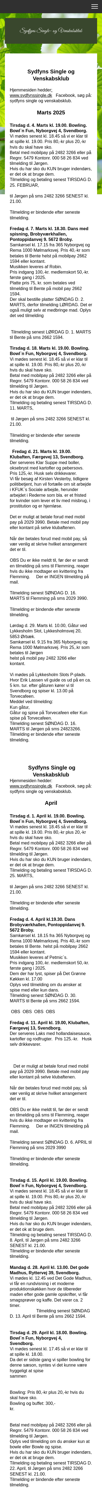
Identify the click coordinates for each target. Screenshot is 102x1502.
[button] (94, 6)
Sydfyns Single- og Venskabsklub (51, 31)
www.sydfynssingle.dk (31, 786)
